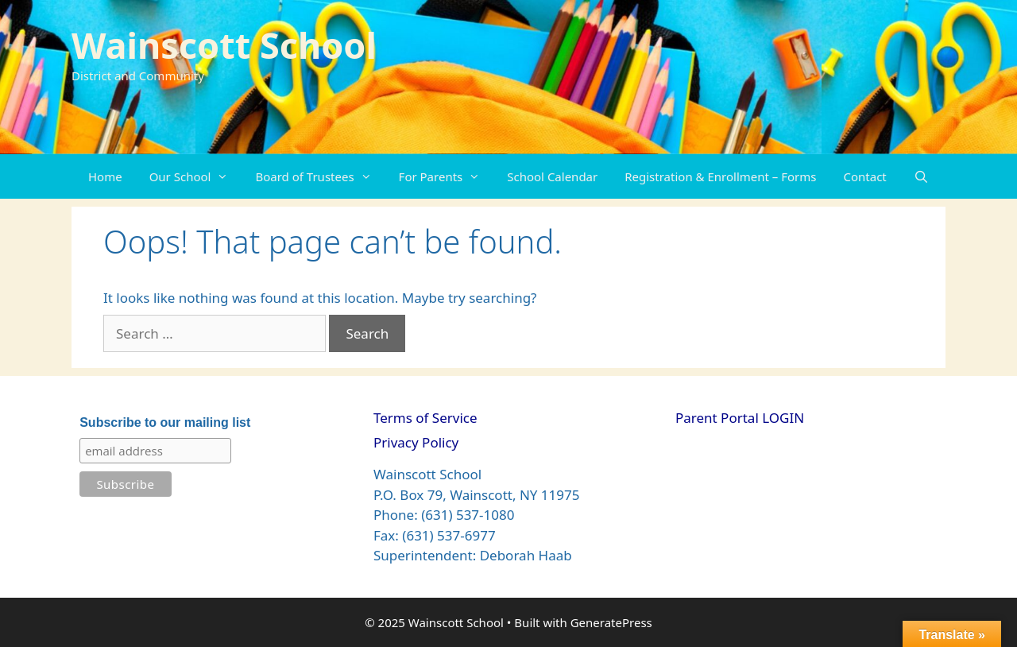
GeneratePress (611, 622)
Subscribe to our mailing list (164, 422)
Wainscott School (224, 45)
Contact (865, 176)
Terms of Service (425, 418)
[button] (226, 176)
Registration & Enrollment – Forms (720, 176)
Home (105, 176)
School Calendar (552, 176)
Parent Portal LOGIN (739, 418)
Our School (195, 176)
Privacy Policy (415, 442)
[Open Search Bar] (921, 176)
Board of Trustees (320, 176)
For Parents (446, 176)
